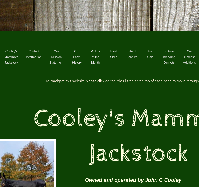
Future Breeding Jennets (169, 57)
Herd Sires (113, 54)
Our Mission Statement (56, 57)
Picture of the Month (95, 57)
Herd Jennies (132, 54)
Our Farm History (77, 57)
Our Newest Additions (189, 57)
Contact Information (33, 54)
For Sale (150, 54)
